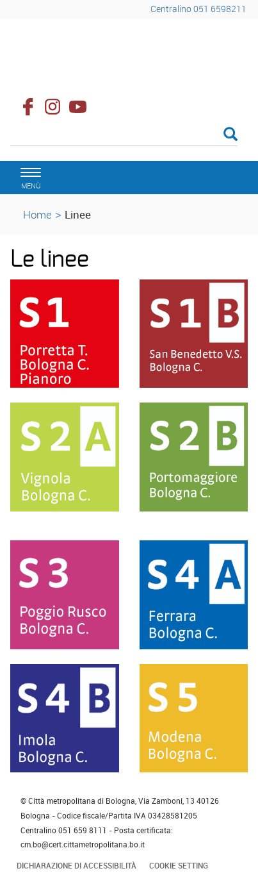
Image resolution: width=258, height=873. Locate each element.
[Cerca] (124, 135)
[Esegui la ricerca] (230, 135)
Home (37, 214)
